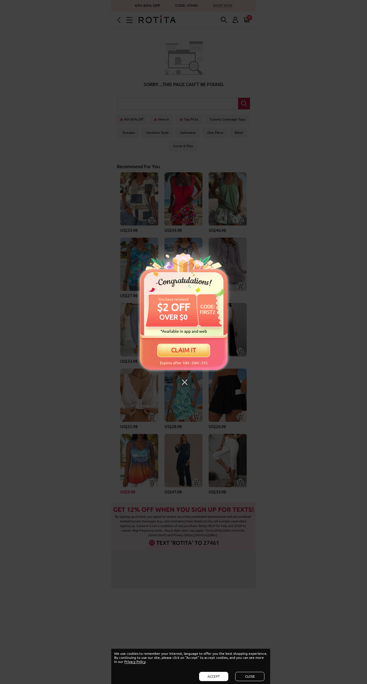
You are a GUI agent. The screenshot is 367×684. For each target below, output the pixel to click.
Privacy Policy (135, 661)
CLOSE (250, 676)
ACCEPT (213, 676)
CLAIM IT (183, 350)
